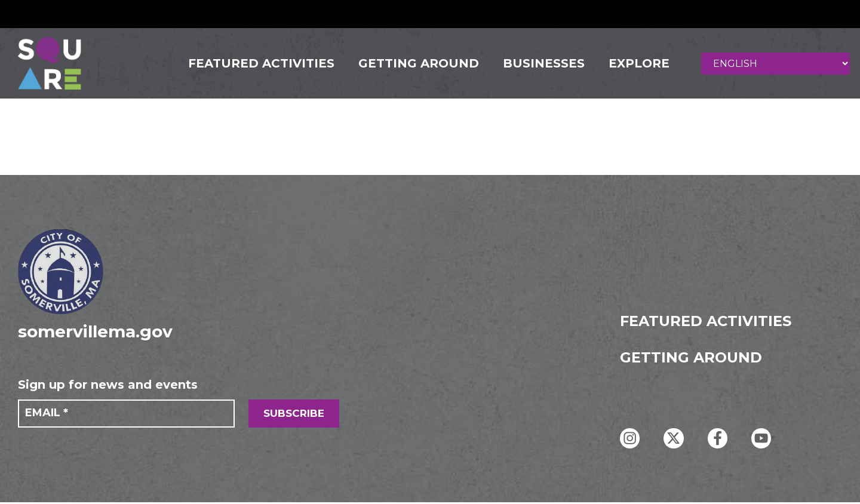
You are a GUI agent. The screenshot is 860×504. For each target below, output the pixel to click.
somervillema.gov (95, 333)
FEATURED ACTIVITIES (257, 64)
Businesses (539, 64)
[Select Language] (777, 64)
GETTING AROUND (414, 64)
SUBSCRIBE (293, 416)
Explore (634, 64)
